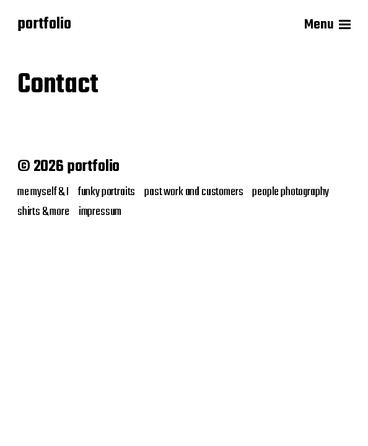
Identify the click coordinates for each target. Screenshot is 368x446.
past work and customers (193, 192)
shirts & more (43, 212)
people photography (290, 192)
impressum (100, 212)
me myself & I (43, 192)
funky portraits (106, 192)
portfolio (44, 24)
